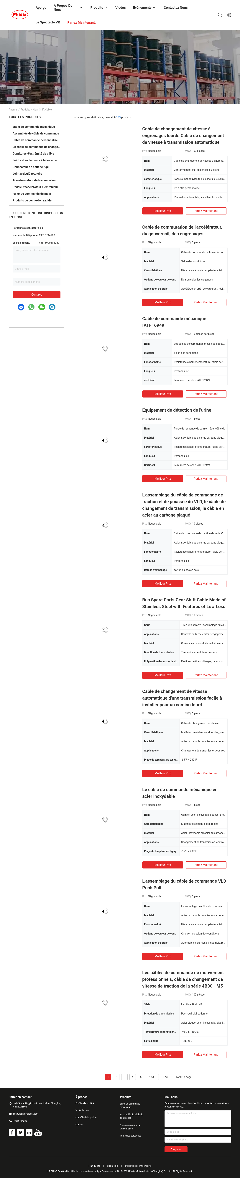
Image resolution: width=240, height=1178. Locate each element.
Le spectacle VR (48, 22)
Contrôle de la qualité (85, 1117)
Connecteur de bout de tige (31, 167)
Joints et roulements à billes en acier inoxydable (36, 160)
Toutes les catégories (130, 1135)
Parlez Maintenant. (206, 211)
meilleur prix (162, 211)
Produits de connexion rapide (32, 200)
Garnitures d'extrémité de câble (33, 153)
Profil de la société (84, 1103)
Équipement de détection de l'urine (176, 410)
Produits (25, 109)
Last (165, 1077)
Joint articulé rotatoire (27, 173)
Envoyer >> (176, 1149)
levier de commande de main (32, 193)
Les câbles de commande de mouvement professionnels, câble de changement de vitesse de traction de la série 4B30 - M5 (183, 979)
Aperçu (13, 109)
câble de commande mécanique (34, 127)
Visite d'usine (82, 1110)
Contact (36, 294)
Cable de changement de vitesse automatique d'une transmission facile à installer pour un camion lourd (182, 698)
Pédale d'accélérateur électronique (36, 187)
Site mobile (112, 1166)
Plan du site (94, 1166)
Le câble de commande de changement (36, 147)
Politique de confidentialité (138, 1166)
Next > (152, 1077)
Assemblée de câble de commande (36, 133)
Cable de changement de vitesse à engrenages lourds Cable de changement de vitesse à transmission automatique (183, 135)
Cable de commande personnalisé (35, 140)
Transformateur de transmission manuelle (36, 180)
